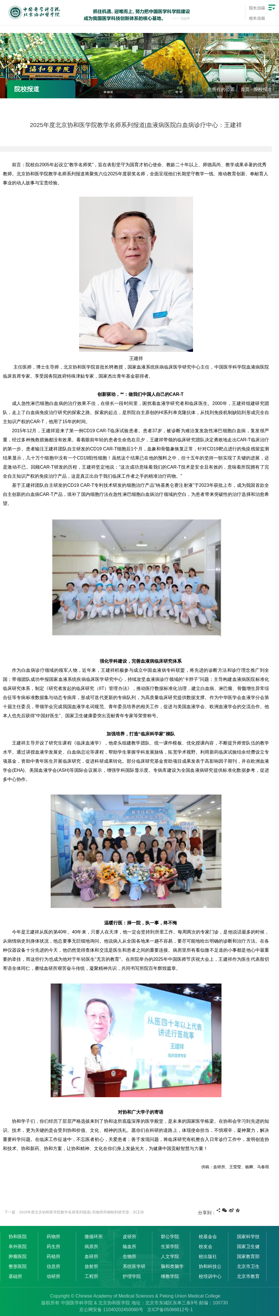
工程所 (91, 1276)
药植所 (53, 1256)
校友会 (205, 1246)
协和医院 (18, 1236)
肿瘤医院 (18, 1256)
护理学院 (132, 1276)
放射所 (91, 1266)
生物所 (129, 1256)
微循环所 (94, 1236)
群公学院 (170, 1236)
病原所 (91, 1246)
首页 (245, 89)
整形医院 (18, 1266)
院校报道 (263, 89)
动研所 (53, 1276)
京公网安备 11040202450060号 (111, 1309)
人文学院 (170, 1256)
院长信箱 (257, 8)
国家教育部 (248, 1256)
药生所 (53, 1246)
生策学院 (170, 1246)
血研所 (91, 1256)
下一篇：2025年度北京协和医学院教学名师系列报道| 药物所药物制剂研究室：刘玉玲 (74, 1212)
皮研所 (129, 1236)
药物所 (53, 1236)
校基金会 (208, 1236)
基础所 (15, 1276)
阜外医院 (18, 1246)
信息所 (53, 1266)
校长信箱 (257, 18)
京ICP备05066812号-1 (170, 1309)
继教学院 (170, 1276)
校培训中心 (210, 1276)
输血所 (129, 1246)
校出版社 (208, 1256)
